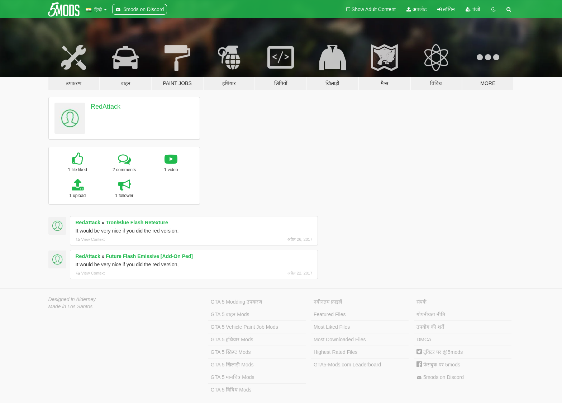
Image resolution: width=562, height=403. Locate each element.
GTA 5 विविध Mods (231, 390)
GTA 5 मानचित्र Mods (232, 377)
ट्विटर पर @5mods (439, 352)
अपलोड (416, 9)
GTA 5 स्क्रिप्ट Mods (231, 352)
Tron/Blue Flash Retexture (137, 222)
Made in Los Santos (70, 306)
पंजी (473, 9)
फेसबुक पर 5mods (438, 364)
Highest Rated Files (335, 352)
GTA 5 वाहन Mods (230, 314)
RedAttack (105, 106)
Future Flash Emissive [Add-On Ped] (149, 256)
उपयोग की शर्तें (430, 327)
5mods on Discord (440, 377)
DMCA (423, 339)
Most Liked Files (332, 327)
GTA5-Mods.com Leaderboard (347, 364)
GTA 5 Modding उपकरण (236, 302)
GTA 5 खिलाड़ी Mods (232, 364)
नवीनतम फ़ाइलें (328, 302)
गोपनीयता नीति (430, 314)
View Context (90, 239)
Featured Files (330, 314)
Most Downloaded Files (340, 339)
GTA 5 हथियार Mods (232, 339)
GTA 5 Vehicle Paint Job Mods (244, 327)
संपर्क (421, 302)
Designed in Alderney (72, 299)
